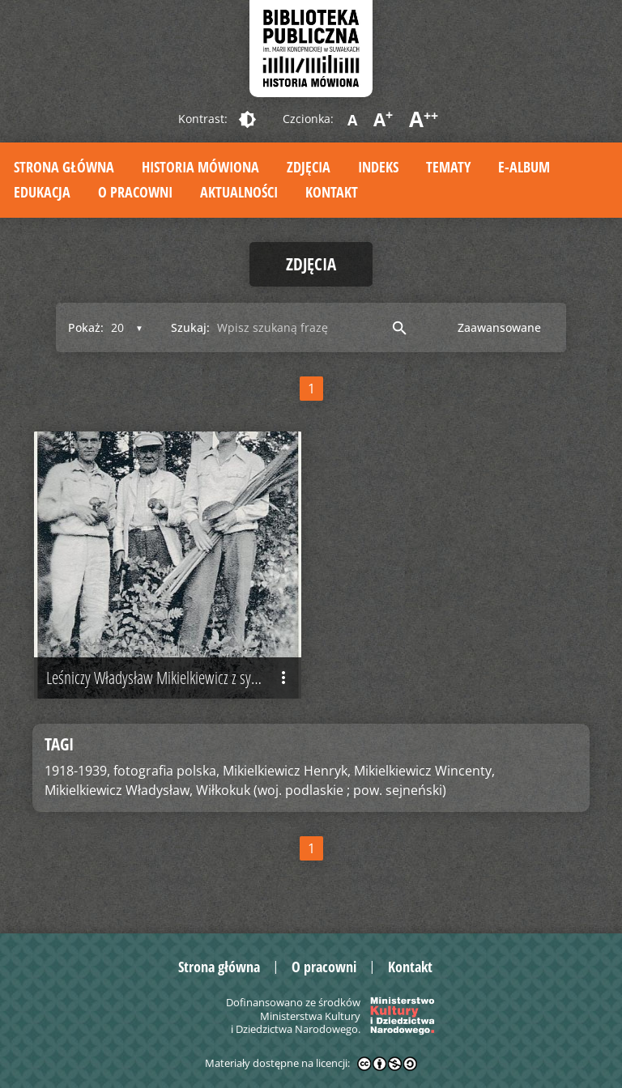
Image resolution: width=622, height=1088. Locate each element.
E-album (524, 166)
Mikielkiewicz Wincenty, (424, 771)
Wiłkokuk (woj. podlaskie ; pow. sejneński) (321, 790)
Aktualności (239, 192)
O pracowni (135, 192)
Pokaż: (86, 327)
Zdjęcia (308, 166)
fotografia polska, (166, 771)
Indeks (378, 166)
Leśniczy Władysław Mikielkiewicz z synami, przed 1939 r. (173, 677)
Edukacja (42, 192)
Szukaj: (190, 327)
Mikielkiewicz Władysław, (119, 790)
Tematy (448, 166)
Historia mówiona (200, 166)
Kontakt (331, 192)
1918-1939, (77, 771)
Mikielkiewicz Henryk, (287, 771)
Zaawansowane (499, 327)
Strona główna (64, 166)
